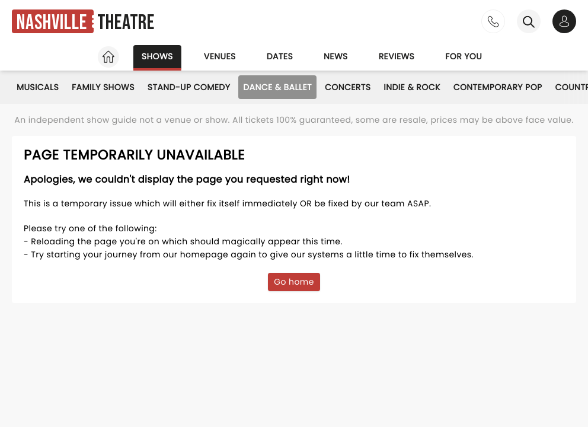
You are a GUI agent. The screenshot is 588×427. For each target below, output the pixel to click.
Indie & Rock (412, 87)
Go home (294, 282)
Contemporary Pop (497, 87)
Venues (220, 56)
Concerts (347, 87)
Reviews (397, 56)
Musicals (38, 87)
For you (463, 56)
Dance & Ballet (277, 87)
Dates (280, 56)
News (336, 56)
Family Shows (103, 87)
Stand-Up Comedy (189, 87)
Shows (157, 56)
